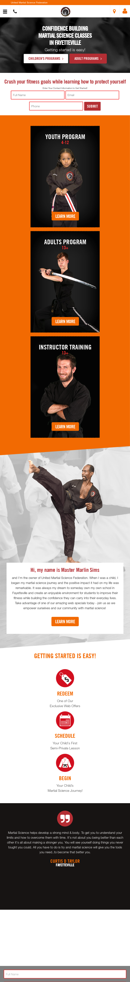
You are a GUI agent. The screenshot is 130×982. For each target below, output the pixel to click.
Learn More (65, 216)
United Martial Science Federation (29, 2)
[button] (65, 11)
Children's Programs (45, 58)
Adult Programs (88, 58)
